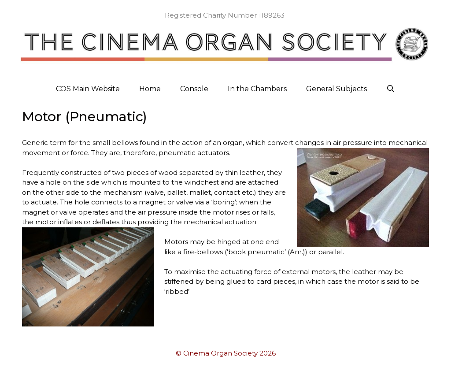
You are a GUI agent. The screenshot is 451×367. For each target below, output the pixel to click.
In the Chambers (257, 89)
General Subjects (336, 89)
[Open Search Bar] (391, 89)
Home (150, 89)
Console (194, 89)
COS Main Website (88, 89)
